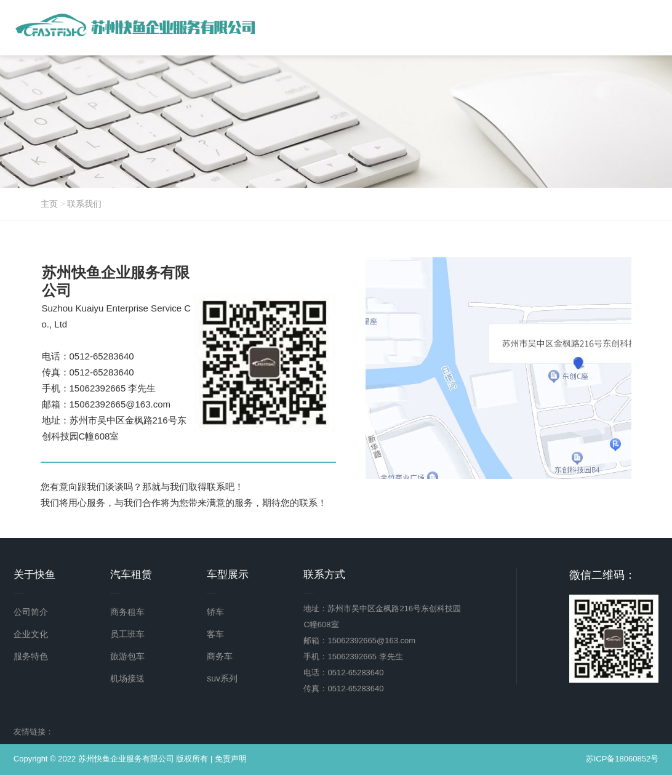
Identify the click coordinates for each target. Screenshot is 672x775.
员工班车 (127, 634)
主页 (49, 204)
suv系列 (222, 678)
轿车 (215, 612)
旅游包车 (127, 656)
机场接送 (127, 678)
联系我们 (84, 204)
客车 (215, 634)
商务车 (220, 656)
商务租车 (127, 612)
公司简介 (31, 612)
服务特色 (31, 656)
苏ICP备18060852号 (622, 758)
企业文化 (31, 634)
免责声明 (231, 758)
